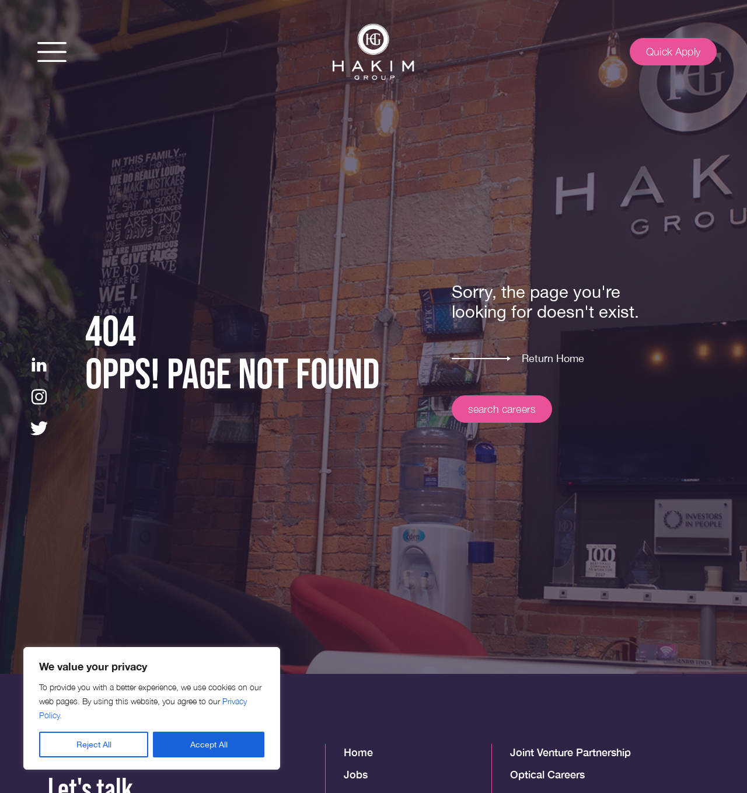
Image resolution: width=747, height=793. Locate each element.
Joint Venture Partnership (570, 752)
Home (358, 752)
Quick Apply (673, 52)
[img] (373, 52)
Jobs (356, 774)
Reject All (93, 744)
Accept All (209, 744)
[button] (52, 52)
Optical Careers (547, 774)
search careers (502, 409)
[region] (151, 708)
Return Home (553, 358)
